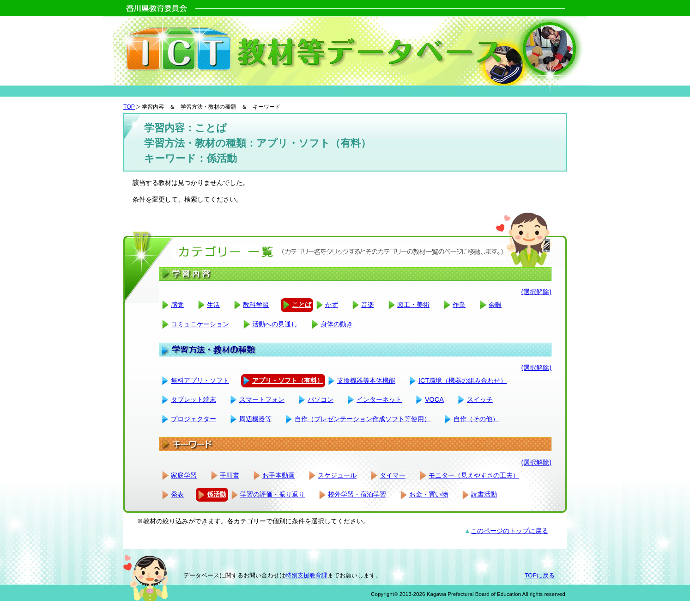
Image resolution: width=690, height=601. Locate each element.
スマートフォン (261, 399)
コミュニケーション (200, 324)
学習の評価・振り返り (272, 494)
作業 (459, 304)
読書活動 (484, 494)
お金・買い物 (428, 494)
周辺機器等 (255, 419)
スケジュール (337, 475)
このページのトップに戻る (509, 530)
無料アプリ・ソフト (200, 380)
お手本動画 (278, 475)
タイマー (393, 475)
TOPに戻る (540, 575)
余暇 (495, 304)
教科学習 (256, 304)
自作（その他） (476, 419)
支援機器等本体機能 (366, 380)
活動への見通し (274, 324)
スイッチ (480, 399)
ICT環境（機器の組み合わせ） (462, 380)
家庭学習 (184, 475)
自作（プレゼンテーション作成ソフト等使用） (362, 419)
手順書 (229, 475)
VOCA (434, 399)
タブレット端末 (193, 399)
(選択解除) (536, 291)
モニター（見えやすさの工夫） (474, 475)
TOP (129, 107)
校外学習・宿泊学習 (357, 494)
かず (331, 304)
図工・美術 (413, 304)
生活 (213, 304)
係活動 (216, 494)
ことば (301, 304)
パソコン (320, 399)
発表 (177, 494)
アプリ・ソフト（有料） (287, 380)
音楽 (367, 304)
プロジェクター (193, 419)
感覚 (177, 304)
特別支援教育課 (306, 575)
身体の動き (337, 324)
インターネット (379, 399)
